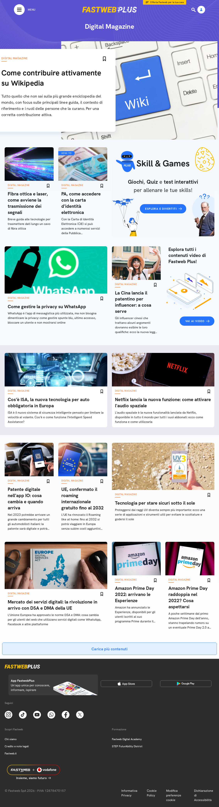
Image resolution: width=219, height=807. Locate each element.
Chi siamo (11, 739)
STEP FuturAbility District (127, 746)
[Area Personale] (201, 10)
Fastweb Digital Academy (127, 739)
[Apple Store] (126, 683)
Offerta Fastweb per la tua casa (167, 2)
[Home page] (109, 10)
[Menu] (24, 9)
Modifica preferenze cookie (173, 795)
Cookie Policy (152, 793)
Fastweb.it (11, 753)
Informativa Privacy (129, 793)
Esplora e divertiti (161, 208)
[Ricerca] (193, 10)
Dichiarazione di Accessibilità (203, 795)
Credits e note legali (17, 746)
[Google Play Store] (185, 683)
